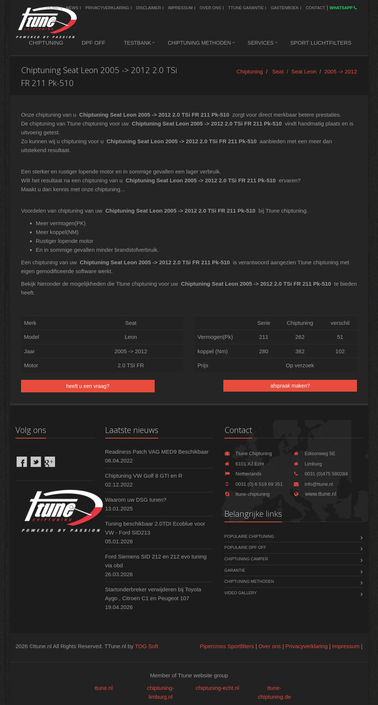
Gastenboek (285, 8)
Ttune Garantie (246, 8)
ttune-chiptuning (247, 494)
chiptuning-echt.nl (217, 688)
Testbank (137, 43)
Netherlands (242, 474)
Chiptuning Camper (246, 559)
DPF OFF (93, 42)
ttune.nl (103, 688)
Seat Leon (303, 71)
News (72, 8)
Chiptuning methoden (199, 43)
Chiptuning (46, 42)
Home (53, 8)
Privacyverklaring (107, 8)
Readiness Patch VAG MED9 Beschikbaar (157, 451)
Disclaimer (148, 8)
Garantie (234, 570)
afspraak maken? (290, 386)
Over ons (210, 8)
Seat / (281, 71)
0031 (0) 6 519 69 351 (253, 484)
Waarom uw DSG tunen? (135, 499)
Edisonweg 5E (314, 453)
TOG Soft (146, 646)
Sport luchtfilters (320, 42)
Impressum (180, 8)
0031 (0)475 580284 (320, 474)
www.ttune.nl (314, 494)
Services (261, 43)
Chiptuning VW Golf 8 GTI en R (143, 475)
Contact (315, 8)
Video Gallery (240, 593)
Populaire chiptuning (249, 536)
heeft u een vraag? (87, 386)
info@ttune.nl (313, 484)
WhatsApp (343, 8)
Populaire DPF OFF (245, 547)
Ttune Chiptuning (248, 453)
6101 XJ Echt (244, 464)
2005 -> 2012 (340, 71)
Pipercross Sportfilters (227, 646)
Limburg (307, 464)
